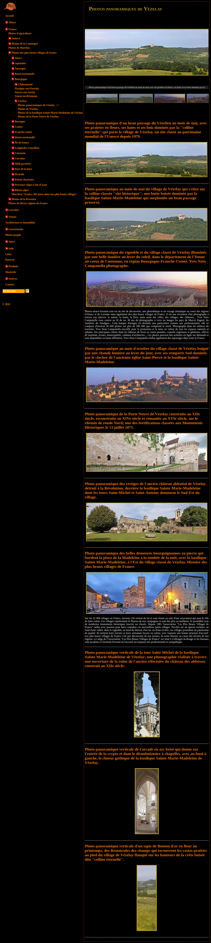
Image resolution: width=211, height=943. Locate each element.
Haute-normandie (25, 137)
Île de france (22, 142)
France (12, 29)
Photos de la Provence (24, 199)
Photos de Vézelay (28, 109)
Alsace (12, 22)
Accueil (9, 15)
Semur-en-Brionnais (26, 96)
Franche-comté (23, 132)
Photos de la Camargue (25, 43)
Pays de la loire (23, 169)
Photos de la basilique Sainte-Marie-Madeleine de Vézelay (50, 112)
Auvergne (20, 68)
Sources (13, 278)
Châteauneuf (25, 84)
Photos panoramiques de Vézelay (38, 105)
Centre (19, 126)
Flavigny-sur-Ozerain (27, 88)
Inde (11, 248)
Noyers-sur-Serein (25, 92)
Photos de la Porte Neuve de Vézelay (38, 116)
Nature (12, 216)
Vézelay (22, 101)
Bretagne (20, 121)
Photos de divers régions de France (28, 203)
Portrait (9, 259)
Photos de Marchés (19, 47)
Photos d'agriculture (19, 33)
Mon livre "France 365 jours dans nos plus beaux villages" (44, 194)
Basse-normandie (24, 73)
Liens (8, 254)
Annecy (16, 38)
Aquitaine (20, 63)
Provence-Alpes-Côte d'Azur (31, 184)
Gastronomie (16, 229)
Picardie (19, 174)
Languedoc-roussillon (27, 147)
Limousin (20, 153)
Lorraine (20, 158)
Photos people (13, 235)
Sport (12, 241)
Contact (9, 284)
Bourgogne (21, 79)
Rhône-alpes (22, 190)
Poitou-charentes (24, 179)
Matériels (10, 272)
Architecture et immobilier (20, 222)
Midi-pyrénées (23, 163)
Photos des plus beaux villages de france (34, 52)
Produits (13, 266)
